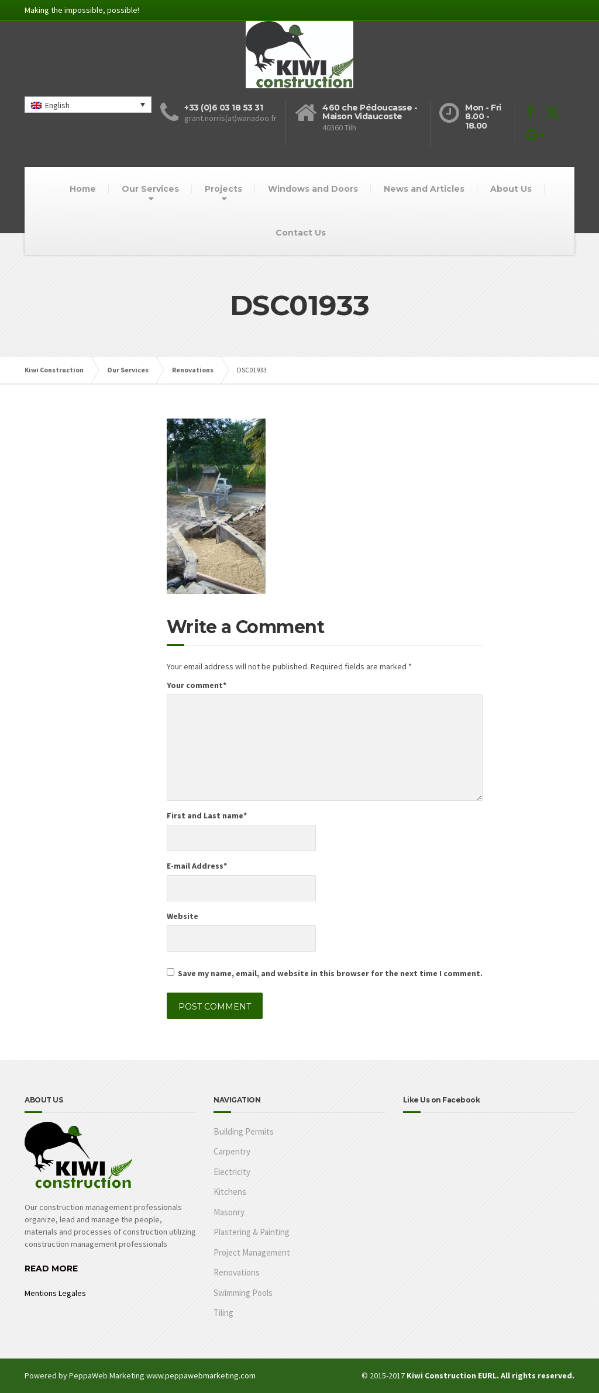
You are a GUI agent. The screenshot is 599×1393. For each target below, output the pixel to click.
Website (182, 916)
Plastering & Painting (252, 1232)
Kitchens (230, 1191)
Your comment (196, 685)
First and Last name (207, 815)
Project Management (252, 1252)
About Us (511, 189)
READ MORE (51, 1268)
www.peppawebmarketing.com (201, 1375)
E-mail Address (197, 865)
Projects (223, 189)
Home (83, 189)
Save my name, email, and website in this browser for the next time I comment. (330, 973)
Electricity (232, 1171)
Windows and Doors (313, 189)
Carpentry (232, 1151)
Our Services (150, 189)
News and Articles (424, 189)
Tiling (223, 1312)
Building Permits (244, 1131)
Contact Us (301, 232)
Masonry (229, 1212)
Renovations (237, 1272)
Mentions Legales (55, 1293)
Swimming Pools (243, 1292)
